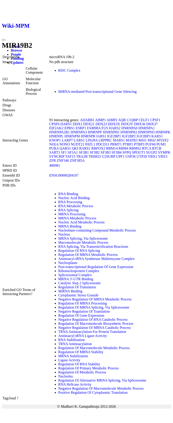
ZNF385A (77, 160)
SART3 (54, 152)
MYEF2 (162, 140)
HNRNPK (162, 132)
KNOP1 (55, 140)
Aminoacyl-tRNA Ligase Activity (82, 336)
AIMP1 (100, 120)
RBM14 (112, 148)
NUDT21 (77, 144)
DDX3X (114, 124)
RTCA (146, 148)
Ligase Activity (69, 360)
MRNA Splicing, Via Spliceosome (83, 238)
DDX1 (77, 124)
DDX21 (89, 124)
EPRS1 (69, 128)
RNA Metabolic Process (75, 206)
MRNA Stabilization (73, 356)
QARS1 (65, 148)
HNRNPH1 (111, 132)
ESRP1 (81, 128)
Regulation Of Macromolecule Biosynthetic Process (95, 323)
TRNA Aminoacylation (75, 344)
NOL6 (54, 144)
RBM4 (123, 148)
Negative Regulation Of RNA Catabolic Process (93, 319)
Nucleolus (65, 376)
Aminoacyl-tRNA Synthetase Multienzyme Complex (96, 259)
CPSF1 (155, 120)
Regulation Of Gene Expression (81, 315)
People (16, 54)
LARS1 (79, 140)
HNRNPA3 (79, 132)
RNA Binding (68, 194)
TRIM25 (94, 156)
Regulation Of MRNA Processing (82, 303)
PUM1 (161, 144)
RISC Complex (69, 70)
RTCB (156, 148)
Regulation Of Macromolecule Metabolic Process (94, 348)
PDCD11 (102, 144)
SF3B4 (116, 152)
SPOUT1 (138, 152)
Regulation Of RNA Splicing (79, 250)
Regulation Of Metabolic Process (82, 372)
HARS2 (115, 128)
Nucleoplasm (67, 263)
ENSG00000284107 (64, 175)
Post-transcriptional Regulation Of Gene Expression (95, 267)
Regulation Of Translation (77, 287)
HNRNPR (88, 136)
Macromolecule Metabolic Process (83, 242)
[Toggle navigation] (3, 40)
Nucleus (64, 234)
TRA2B (82, 156)
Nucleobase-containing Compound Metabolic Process (97, 230)
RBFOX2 (98, 148)
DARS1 (66, 124)
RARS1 (85, 148)
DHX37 (152, 124)
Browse (16, 50)
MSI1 (143, 140)
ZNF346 (63, 160)
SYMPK (164, 152)
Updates (17, 62)
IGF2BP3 (143, 136)
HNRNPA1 (147, 128)
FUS (104, 128)
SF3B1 (84, 152)
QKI (75, 148)
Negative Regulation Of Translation (84, 311)
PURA (54, 148)
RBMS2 (135, 148)
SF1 (64, 152)
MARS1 (119, 140)
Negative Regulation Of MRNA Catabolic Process (94, 328)
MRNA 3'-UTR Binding (75, 279)
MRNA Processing (71, 214)
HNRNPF (95, 132)
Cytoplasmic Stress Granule (78, 295)
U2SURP (108, 156)
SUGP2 (151, 152)
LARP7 (67, 140)
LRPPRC (105, 140)
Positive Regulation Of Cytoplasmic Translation (93, 392)
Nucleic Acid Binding (74, 198)
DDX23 (101, 124)
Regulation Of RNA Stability (79, 364)
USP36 (130, 156)
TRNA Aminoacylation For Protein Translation (92, 332)
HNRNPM (72, 136)
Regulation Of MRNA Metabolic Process (88, 255)
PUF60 (150, 144)
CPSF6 (54, 124)
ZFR (52, 160)
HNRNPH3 (146, 132)
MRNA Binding (70, 226)
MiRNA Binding (70, 291)
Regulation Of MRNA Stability (80, 352)
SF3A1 (73, 152)
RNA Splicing (68, 210)
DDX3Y (127, 124)
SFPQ (127, 152)
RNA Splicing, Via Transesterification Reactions (93, 246)
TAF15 (70, 156)
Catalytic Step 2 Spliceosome (79, 283)
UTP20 (142, 156)
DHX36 (140, 124)
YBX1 (152, 156)
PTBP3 (139, 144)
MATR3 (131, 140)
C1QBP (132, 120)
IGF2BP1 (114, 136)
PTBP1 (128, 144)
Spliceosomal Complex (75, 275)
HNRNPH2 (129, 132)
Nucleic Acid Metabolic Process (81, 222)
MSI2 (152, 140)
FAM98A (93, 128)
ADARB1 (87, 120)
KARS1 (157, 136)
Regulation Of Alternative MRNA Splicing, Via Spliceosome (102, 380)
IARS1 (101, 136)
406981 (54, 165)
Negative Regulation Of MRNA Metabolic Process (95, 299)
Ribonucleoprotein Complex (78, 271)
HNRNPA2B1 (59, 132)
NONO (64, 144)
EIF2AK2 (56, 128)
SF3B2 (95, 152)
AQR (122, 120)
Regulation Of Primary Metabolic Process (88, 368)
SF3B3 (106, 152)
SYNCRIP (56, 156)
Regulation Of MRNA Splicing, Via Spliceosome (93, 307)
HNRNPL (56, 136)
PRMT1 (116, 144)
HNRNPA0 (129, 128)
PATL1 (90, 144)
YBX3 (162, 156)
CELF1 (144, 120)
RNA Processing (70, 202)
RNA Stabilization (71, 340)
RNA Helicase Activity (75, 384)
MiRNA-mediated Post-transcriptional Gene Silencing (97, 91)
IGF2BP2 (129, 136)
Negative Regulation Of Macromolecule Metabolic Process (101, 388)
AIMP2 (112, 120)
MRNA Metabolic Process (77, 218)
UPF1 (120, 156)
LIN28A (92, 140)
